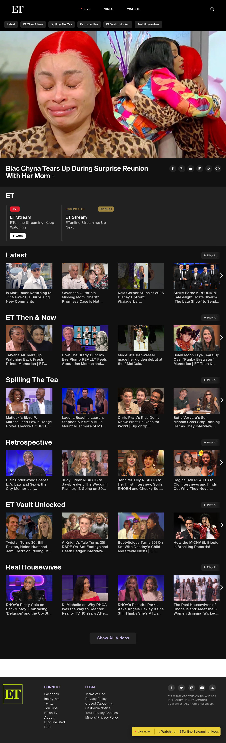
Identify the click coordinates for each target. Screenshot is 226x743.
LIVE (87, 9)
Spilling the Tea (61, 24)
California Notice (97, 708)
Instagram (51, 699)
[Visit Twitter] (181, 688)
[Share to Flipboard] (200, 169)
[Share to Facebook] (173, 169)
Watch (18, 236)
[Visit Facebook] (171, 688)
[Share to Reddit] (191, 169)
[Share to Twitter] (182, 169)
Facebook (51, 694)
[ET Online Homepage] (17, 9)
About (49, 717)
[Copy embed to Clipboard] (218, 169)
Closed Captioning (99, 703)
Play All (210, 255)
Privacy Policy (96, 699)
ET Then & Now (33, 24)
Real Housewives (148, 24)
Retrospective (89, 24)
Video (108, 9)
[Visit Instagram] (191, 688)
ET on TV (51, 713)
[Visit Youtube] (202, 688)
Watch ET (134, 9)
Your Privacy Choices (101, 713)
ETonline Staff (54, 722)
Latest (11, 24)
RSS (47, 727)
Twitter (49, 703)
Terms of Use (95, 694)
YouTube (51, 708)
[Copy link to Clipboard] (209, 169)
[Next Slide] (221, 277)
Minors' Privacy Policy (102, 717)
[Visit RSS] (212, 688)
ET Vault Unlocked (117, 24)
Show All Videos (113, 638)
